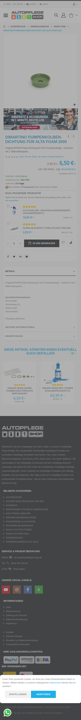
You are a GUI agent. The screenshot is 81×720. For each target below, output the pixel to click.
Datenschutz (55, 683)
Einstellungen (18, 694)
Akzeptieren (43, 694)
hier (74, 683)
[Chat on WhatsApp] (7, 713)
